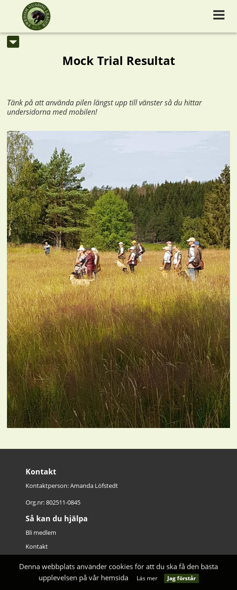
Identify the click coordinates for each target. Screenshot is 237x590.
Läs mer (147, 578)
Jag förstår (181, 578)
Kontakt (37, 546)
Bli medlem (41, 532)
